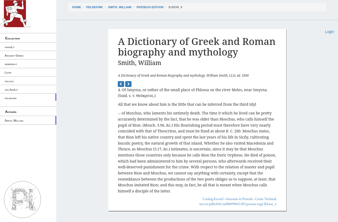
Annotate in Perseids (239, 199)
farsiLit (10, 47)
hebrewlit (11, 64)
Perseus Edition (150, 7)
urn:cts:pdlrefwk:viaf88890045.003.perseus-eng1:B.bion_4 (237, 204)
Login (329, 32)
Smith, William (14, 120)
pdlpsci (9, 81)
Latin (8, 72)
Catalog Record (213, 199)
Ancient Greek (14, 55)
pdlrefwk (11, 98)
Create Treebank (265, 199)
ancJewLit (11, 89)
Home (76, 7)
